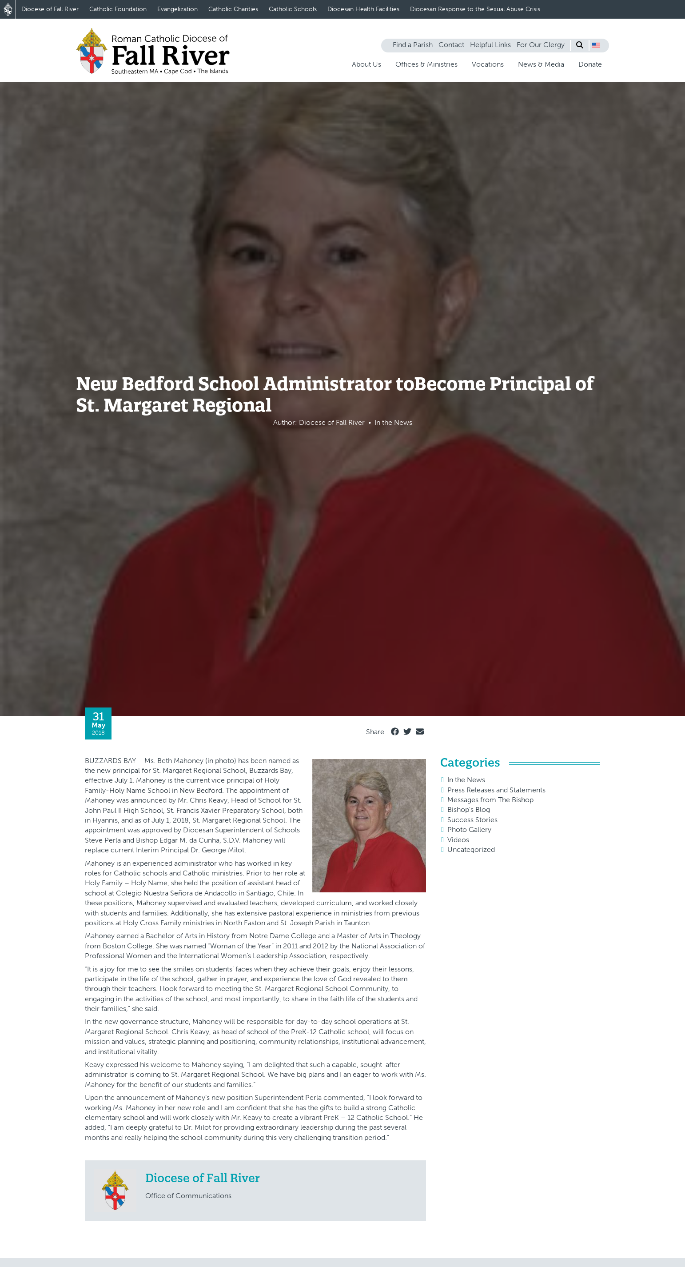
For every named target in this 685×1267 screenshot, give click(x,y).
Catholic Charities (233, 9)
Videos (458, 839)
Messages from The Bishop (490, 799)
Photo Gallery (469, 829)
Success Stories (472, 819)
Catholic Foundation (118, 9)
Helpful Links (490, 44)
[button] (596, 45)
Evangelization (177, 9)
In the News (466, 779)
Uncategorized (471, 849)
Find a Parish (413, 44)
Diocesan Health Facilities (363, 9)
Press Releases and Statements (496, 790)
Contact (451, 44)
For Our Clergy (541, 44)
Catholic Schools (293, 9)
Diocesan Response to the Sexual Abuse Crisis (475, 9)
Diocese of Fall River (50, 9)
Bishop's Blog (468, 809)
